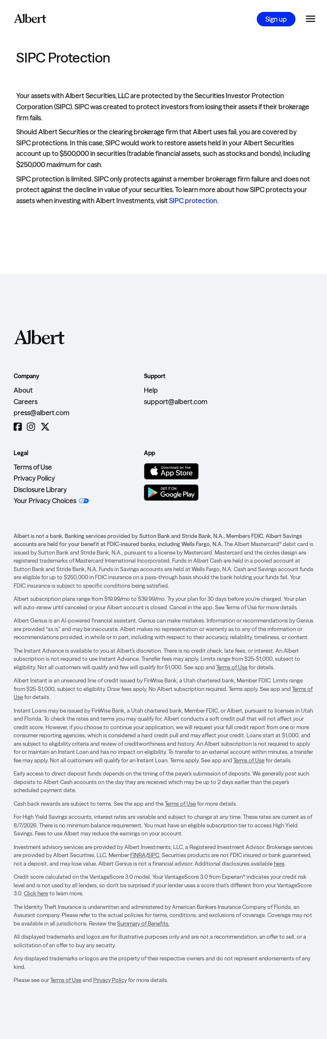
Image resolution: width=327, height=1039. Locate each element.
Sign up (276, 19)
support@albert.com (175, 401)
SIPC (153, 855)
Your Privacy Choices (45, 500)
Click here (36, 893)
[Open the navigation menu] (310, 19)
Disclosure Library (40, 489)
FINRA (138, 855)
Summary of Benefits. (143, 923)
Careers (25, 401)
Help (151, 390)
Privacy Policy (34, 478)
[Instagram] (31, 427)
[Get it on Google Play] (171, 492)
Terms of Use (33, 467)
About (23, 390)
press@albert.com (41, 412)
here (279, 863)
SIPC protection (193, 200)
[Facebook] (18, 427)
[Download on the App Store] (171, 471)
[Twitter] (45, 427)
